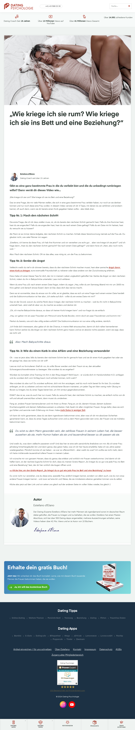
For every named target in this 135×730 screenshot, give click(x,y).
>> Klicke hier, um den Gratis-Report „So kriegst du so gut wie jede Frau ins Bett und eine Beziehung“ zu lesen (60, 471)
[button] (51, 6)
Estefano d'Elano (27, 174)
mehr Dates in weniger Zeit (72, 410)
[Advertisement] (67, 150)
